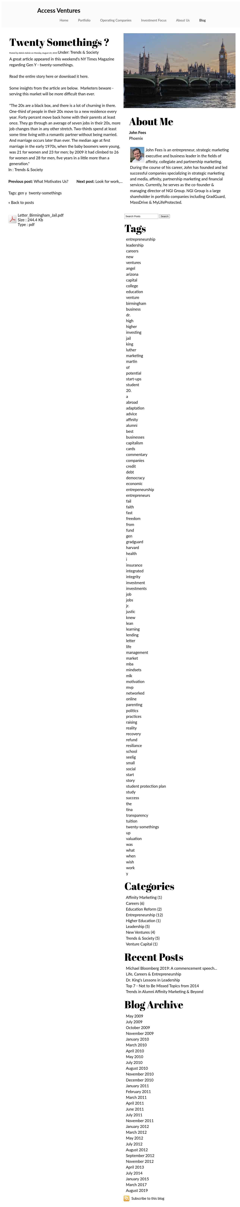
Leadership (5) (138, 926)
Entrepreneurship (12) (144, 914)
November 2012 (140, 1161)
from (130, 524)
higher (131, 326)
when (131, 855)
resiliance (134, 745)
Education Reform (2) (144, 909)
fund (130, 530)
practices (133, 716)
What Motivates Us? (38, 181)
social (131, 768)
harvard (132, 547)
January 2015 (137, 1178)
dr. (128, 314)
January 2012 (137, 1126)
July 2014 (134, 1173)
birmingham (136, 303)
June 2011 (135, 1109)
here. (84, 76)
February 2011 (138, 1091)
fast (129, 512)
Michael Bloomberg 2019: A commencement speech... (171, 968)
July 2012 (134, 1144)
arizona (132, 274)
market (132, 658)
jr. (127, 605)
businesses (135, 437)
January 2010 (137, 1039)
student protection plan (146, 786)
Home (64, 20)
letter (130, 640)
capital (131, 280)
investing (133, 332)
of (128, 367)
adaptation (135, 408)
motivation (135, 681)
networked (135, 693)
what (130, 850)
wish (130, 861)
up (128, 832)
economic (134, 483)
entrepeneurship (140, 489)
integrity (133, 576)
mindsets (133, 669)
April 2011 (135, 1103)
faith (130, 506)
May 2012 (134, 1138)
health (131, 553)
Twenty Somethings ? (59, 42)
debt (130, 472)
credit (131, 466)
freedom (133, 518)
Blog (202, 20)
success (132, 797)
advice (131, 413)
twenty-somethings (45, 192)
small (130, 762)
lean (129, 623)
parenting (134, 704)
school (131, 751)
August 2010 (137, 1068)
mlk (129, 675)
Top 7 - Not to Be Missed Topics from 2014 (162, 985)
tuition (131, 821)
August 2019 (137, 1190)
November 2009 (140, 1033)
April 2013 (135, 1167)
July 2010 (134, 1062)
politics (132, 710)
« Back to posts (21, 202)
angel (130, 268)
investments (136, 588)
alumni (132, 425)
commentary (136, 454)
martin (131, 361)
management (137, 652)
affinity (132, 419)
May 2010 (134, 1056)
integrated (134, 570)
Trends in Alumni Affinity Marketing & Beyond (164, 991)
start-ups (133, 378)
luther (131, 349)
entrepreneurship (140, 239)
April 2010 (135, 1050)
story (130, 780)
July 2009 (134, 1021)
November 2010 (140, 1074)
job (128, 594)
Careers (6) (135, 903)
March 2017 (136, 1184)
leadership (135, 245)
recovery (133, 733)
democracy (135, 477)
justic (130, 611)
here (50, 76)
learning (133, 629)
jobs (129, 600)
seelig (131, 757)
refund (131, 739)
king (129, 344)
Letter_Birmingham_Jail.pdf (41, 215)
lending (132, 634)
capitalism (134, 442)
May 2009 (134, 1016)
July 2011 (134, 1114)
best (129, 431)
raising (131, 722)
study (130, 791)
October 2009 (138, 1027)
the (129, 803)
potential (133, 373)
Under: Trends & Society (78, 52)
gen (129, 536)
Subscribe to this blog (147, 1198)
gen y (22, 192)
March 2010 (136, 1044)
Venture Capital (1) (142, 944)
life (128, 646)
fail (128, 501)
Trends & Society (29, 169)
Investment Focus (153, 20)
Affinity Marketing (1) (144, 897)
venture (132, 297)
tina (129, 809)
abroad (132, 402)
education (134, 291)
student (132, 384)
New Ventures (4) (140, 932)
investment (135, 582)
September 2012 (140, 1155)
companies (135, 460)
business (133, 309)
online (131, 698)
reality (131, 728)
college (132, 285)
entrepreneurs (138, 495)
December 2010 (140, 1080)
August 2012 (137, 1149)
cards (130, 448)
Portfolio (84, 20)
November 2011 (140, 1120)
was (129, 844)
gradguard (134, 541)
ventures (133, 262)
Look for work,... (99, 181)
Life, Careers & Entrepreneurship (153, 974)
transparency (137, 815)
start (130, 774)
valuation (134, 838)
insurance (134, 565)
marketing (134, 355)
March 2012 (136, 1132)
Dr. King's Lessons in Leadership (153, 980)
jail (128, 338)
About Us (183, 20)
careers (132, 250)
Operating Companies (116, 20)
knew (130, 617)
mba (129, 664)
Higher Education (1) (143, 920)
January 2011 (137, 1085)
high (129, 320)
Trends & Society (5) (143, 938)
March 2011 (136, 1097)
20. (129, 390)
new (129, 256)
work (130, 867)
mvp (129, 687)
